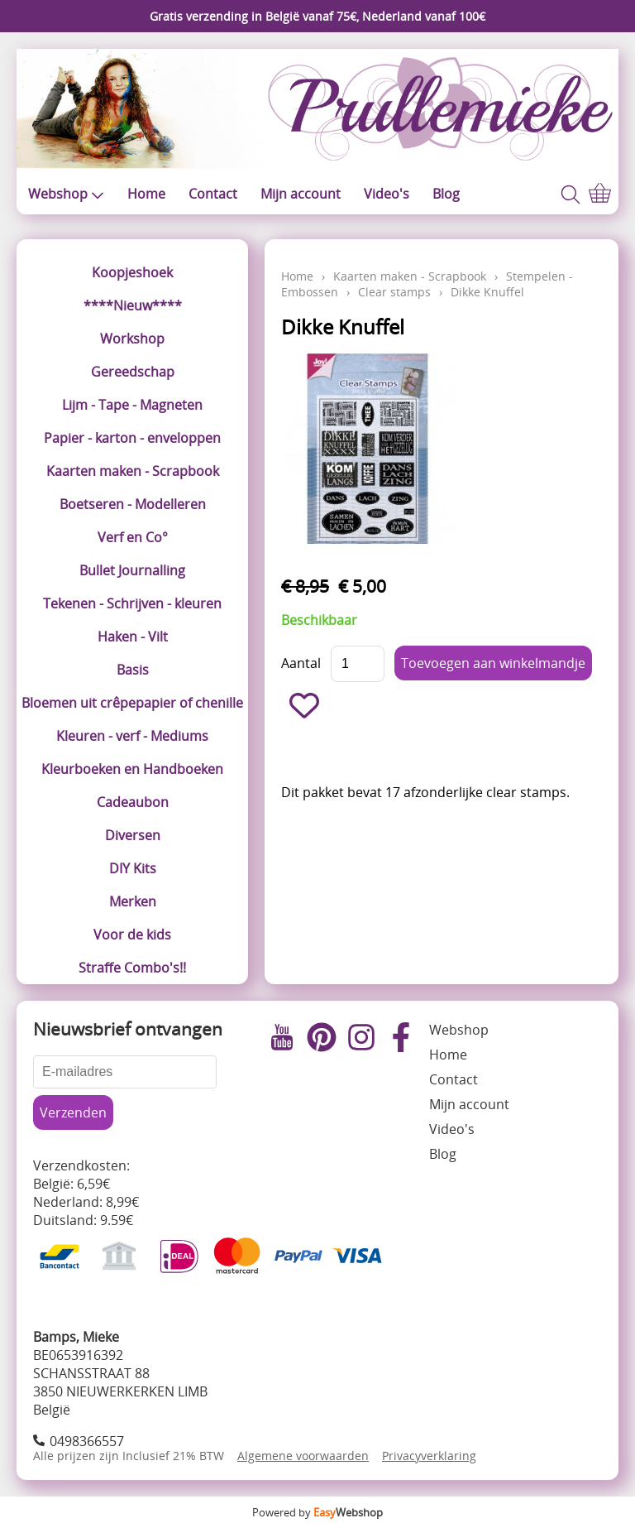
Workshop (132, 338)
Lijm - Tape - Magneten (132, 405)
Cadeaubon (133, 802)
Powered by (317, 1512)
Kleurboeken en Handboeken (132, 769)
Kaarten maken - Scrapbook (132, 471)
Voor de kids (132, 934)
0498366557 (87, 1441)
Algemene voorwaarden (303, 1455)
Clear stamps (394, 292)
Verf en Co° (133, 537)
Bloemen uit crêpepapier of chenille (132, 703)
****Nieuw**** (133, 305)
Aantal (301, 663)
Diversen (132, 835)
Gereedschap (132, 372)
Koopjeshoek (132, 272)
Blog (446, 194)
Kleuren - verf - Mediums (132, 736)
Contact (213, 194)
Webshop (66, 194)
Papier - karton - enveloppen (132, 438)
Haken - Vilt (133, 636)
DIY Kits (132, 868)
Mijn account (300, 194)
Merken (132, 901)
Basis (133, 670)
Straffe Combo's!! (132, 968)
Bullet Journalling (132, 570)
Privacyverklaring (429, 1455)
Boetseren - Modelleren (133, 504)
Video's (386, 194)
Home (146, 194)
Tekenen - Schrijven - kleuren (132, 603)
